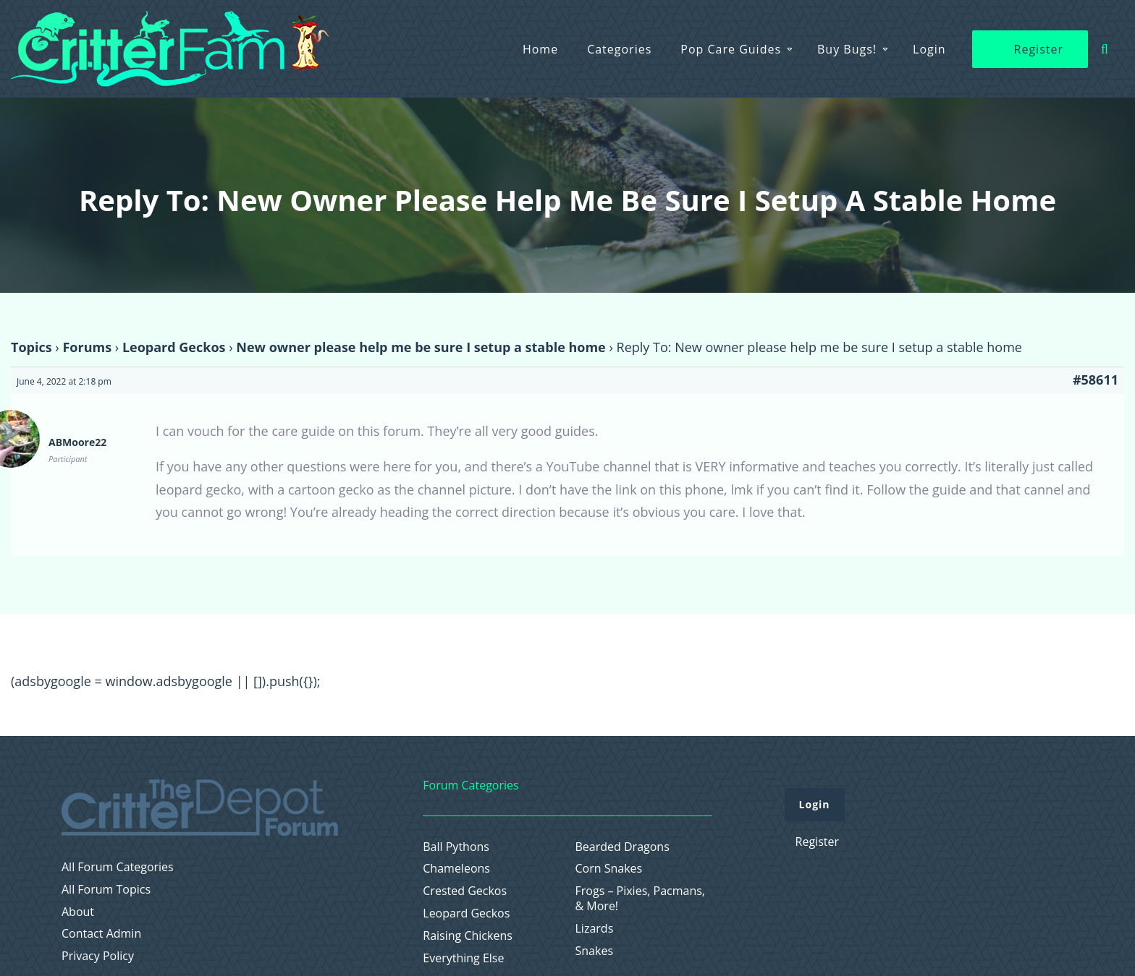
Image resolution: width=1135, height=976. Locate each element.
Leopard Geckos (174, 347)
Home (540, 49)
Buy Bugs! (847, 49)
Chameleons (456, 868)
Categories (619, 49)
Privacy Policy (98, 956)
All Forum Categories (118, 867)
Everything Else (463, 958)
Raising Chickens (467, 935)
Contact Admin (101, 933)
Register (1038, 49)
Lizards (594, 928)
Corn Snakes (609, 868)
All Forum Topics (106, 889)
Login (929, 49)
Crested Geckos (465, 891)
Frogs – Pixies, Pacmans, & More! (640, 898)
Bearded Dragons (622, 847)
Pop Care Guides (730, 49)
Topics (31, 347)
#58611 (1095, 379)
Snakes (594, 951)
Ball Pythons (456, 847)
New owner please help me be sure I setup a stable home (420, 347)
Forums (86, 347)
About (78, 912)
